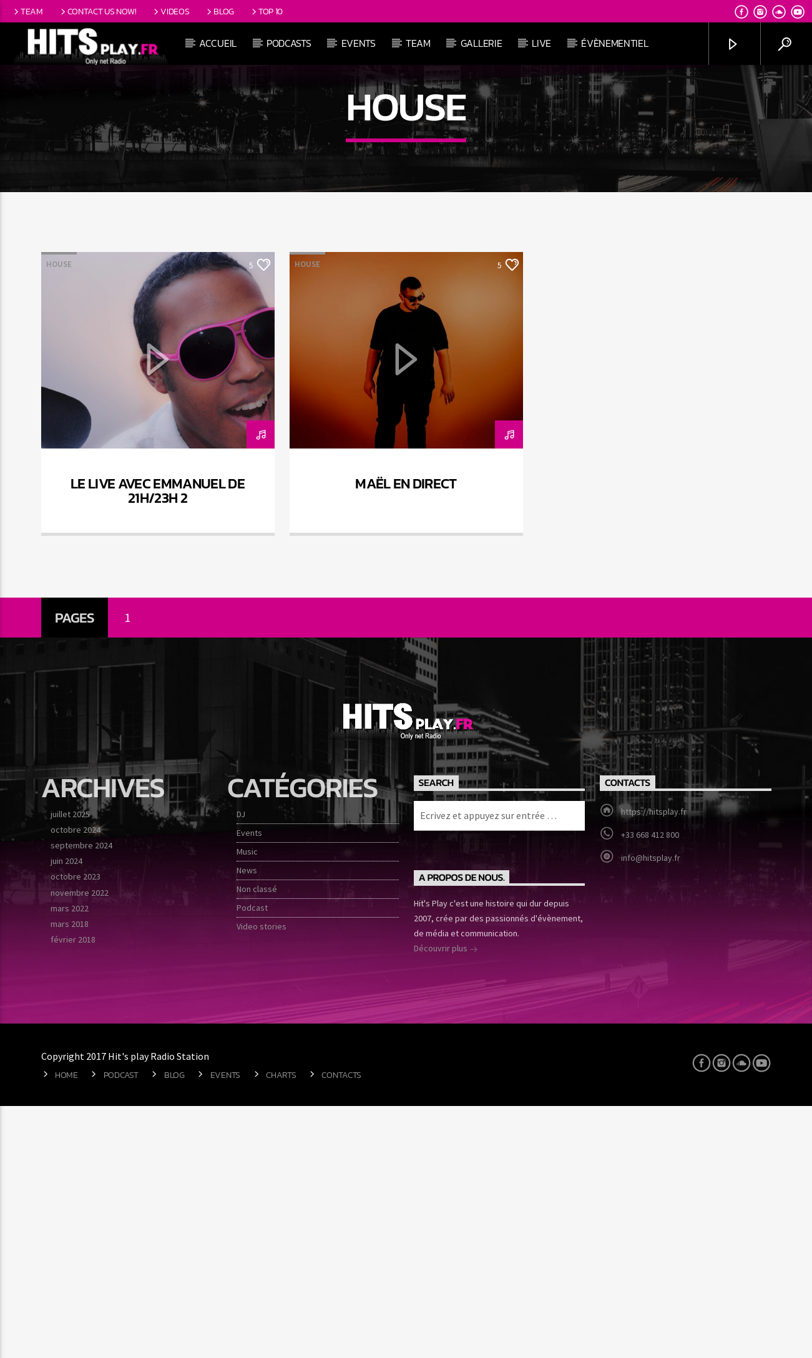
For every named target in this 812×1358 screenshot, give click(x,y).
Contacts (341, 1327)
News (247, 1122)
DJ (241, 1066)
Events (358, 43)
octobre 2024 (75, 1081)
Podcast (252, 1159)
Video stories (261, 1178)
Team (27, 11)
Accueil (218, 43)
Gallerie (481, 43)
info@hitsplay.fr (650, 1109)
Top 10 (266, 11)
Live (541, 43)
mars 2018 (70, 1175)
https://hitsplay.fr (654, 1063)
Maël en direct (406, 735)
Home (66, 1327)
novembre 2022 (80, 1144)
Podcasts (289, 43)
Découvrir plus (446, 1201)
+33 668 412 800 (650, 1086)
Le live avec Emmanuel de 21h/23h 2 (158, 743)
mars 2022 (70, 1160)
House (59, 516)
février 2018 (73, 1191)
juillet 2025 (70, 1066)
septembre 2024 (81, 1097)
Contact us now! (97, 11)
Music (247, 1103)
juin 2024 (66, 1112)
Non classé (257, 1141)
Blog (219, 11)
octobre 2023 (75, 1128)
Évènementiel (614, 43)
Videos (170, 11)
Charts (281, 1327)
